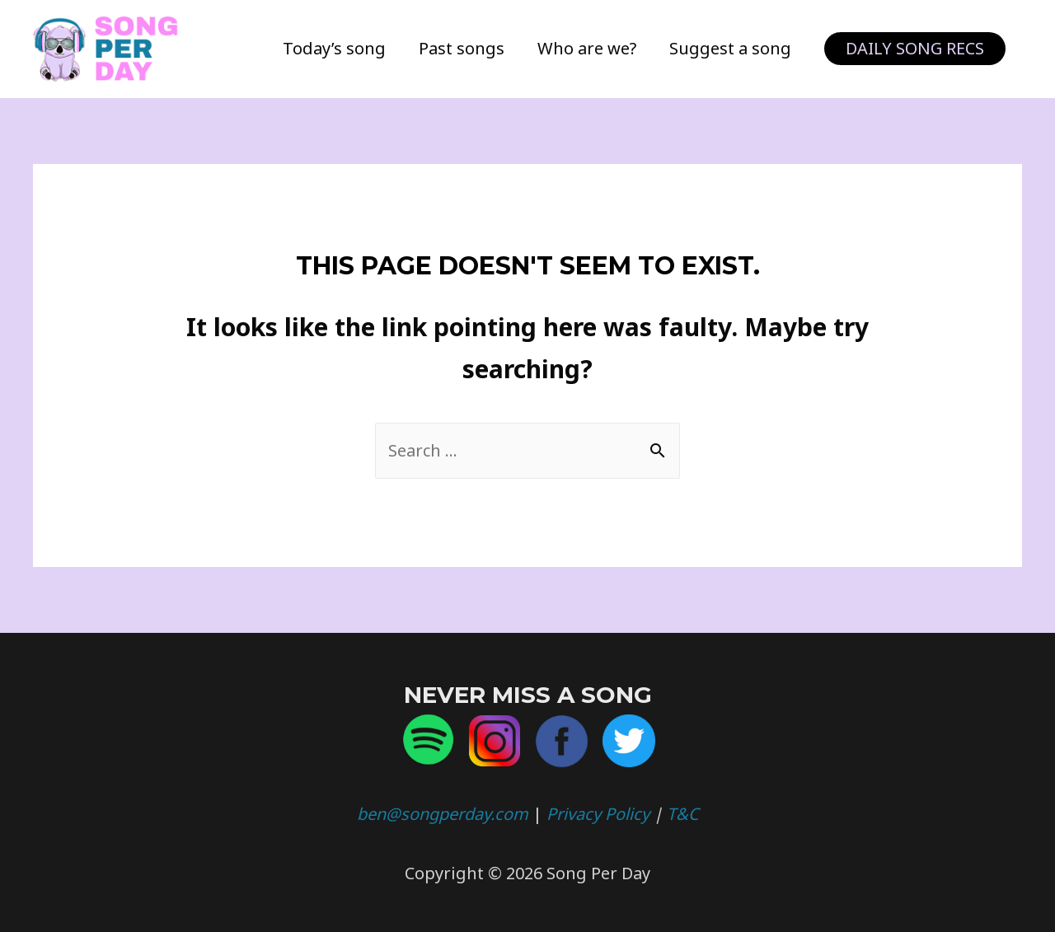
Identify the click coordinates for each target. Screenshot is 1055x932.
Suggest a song (730, 48)
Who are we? (586, 48)
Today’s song (334, 48)
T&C (683, 814)
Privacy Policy (597, 814)
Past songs (461, 48)
